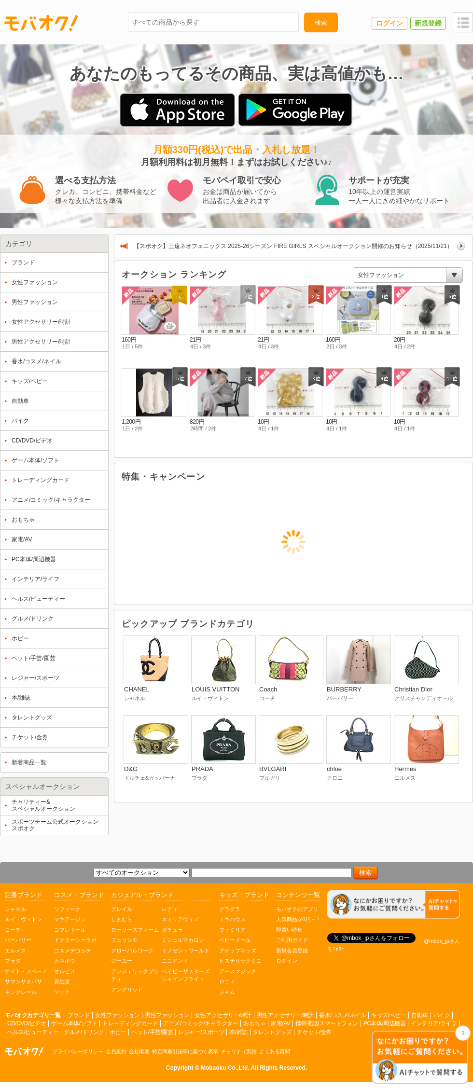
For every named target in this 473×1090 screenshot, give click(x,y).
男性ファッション (167, 1015)
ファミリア (232, 930)
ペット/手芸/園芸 (152, 1032)
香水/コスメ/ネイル (342, 1015)
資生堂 (62, 981)
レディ (170, 909)
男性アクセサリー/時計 (285, 1015)
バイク (441, 1015)
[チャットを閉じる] (463, 1033)
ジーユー (121, 961)
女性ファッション (117, 1015)
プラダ (13, 961)
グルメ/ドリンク (84, 1032)
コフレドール (70, 930)
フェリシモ (124, 940)
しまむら (121, 919)
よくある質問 (274, 1051)
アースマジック (237, 971)
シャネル (15, 909)
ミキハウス (232, 919)
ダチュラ (172, 930)
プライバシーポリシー (77, 1051)
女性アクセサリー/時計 (223, 1015)
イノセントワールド (185, 950)
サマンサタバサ (23, 981)
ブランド (79, 1015)
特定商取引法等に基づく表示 (185, 1051)
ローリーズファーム (135, 930)
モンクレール (21, 992)
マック (62, 992)
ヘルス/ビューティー (32, 1032)
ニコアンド (175, 961)
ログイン (286, 961)
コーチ (13, 930)
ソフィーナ (67, 909)
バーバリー (18, 940)
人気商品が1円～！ (298, 919)
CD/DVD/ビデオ (26, 1023)
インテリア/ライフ (434, 1023)
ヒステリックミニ (240, 961)
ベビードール (235, 940)
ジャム (227, 992)
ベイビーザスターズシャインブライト (185, 975)
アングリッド (127, 990)
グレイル (121, 909)
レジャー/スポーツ (201, 1032)
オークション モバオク (24, 1051)
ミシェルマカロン (183, 940)
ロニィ (227, 981)
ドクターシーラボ (75, 940)
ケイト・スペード (26, 971)
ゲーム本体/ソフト (74, 1023)
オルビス (64, 971)
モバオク (41, 22)
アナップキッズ (237, 950)
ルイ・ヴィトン (23, 919)
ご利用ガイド (292, 940)
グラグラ (229, 909)
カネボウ (64, 961)
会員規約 (116, 1051)
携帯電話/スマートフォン (326, 1023)
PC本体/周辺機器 (384, 1023)
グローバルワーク (132, 950)
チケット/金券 (314, 1032)
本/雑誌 (238, 1032)
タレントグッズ (272, 1032)
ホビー (118, 1032)
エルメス (15, 950)
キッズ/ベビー (388, 1015)
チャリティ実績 (239, 1051)
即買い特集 (289, 930)
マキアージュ (70, 919)
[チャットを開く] (420, 1058)
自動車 (419, 1015)
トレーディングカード (130, 1023)
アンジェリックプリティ (135, 975)
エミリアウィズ (180, 919)
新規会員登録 (292, 950)
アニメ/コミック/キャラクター (200, 1023)
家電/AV (280, 1023)
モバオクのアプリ (297, 909)
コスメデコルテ (72, 950)
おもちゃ (254, 1023)
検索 (321, 22)
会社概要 (139, 1051)
